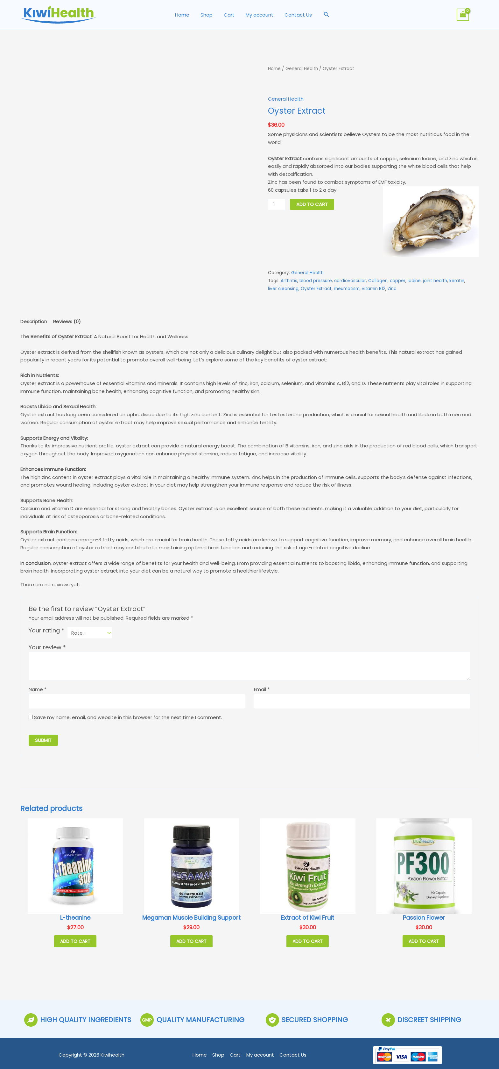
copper (397, 280)
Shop (208, 14)
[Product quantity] (276, 204)
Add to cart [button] (75, 941)
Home (185, 14)
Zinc (392, 288)
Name (37, 689)
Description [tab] (33, 321)
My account (258, 14)
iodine (414, 280)
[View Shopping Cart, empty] (463, 15)
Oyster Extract (316, 288)
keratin (456, 280)
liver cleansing (283, 288)
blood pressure (315, 280)
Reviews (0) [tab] (67, 321)
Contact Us (295, 14)
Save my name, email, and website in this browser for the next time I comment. (128, 717)
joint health (435, 280)
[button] (323, 15)
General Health (302, 69)
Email (262, 689)
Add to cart (312, 204)
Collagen (378, 280)
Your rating (46, 630)
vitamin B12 (373, 288)
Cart (229, 14)
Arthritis (289, 280)
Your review (47, 647)
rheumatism (347, 288)
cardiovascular (350, 280)
